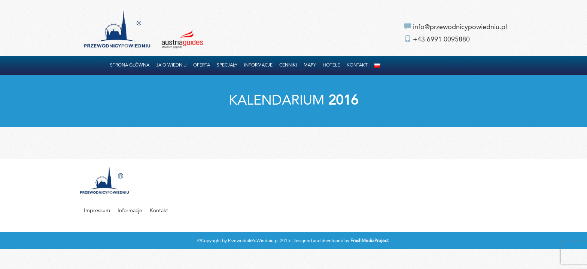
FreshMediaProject (369, 240)
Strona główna (129, 65)
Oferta (201, 65)
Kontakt (357, 65)
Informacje (258, 65)
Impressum (97, 210)
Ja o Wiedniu (171, 65)
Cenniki (288, 65)
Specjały (227, 65)
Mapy (310, 65)
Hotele (331, 65)
